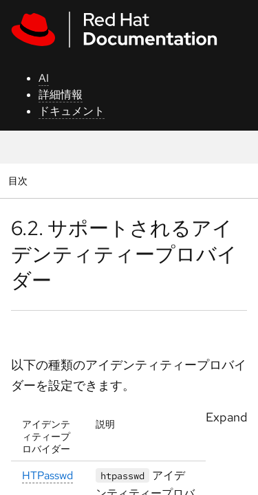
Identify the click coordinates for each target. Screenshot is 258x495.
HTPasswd (47, 475)
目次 (20, 180)
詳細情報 (61, 94)
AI (44, 78)
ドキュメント (72, 111)
